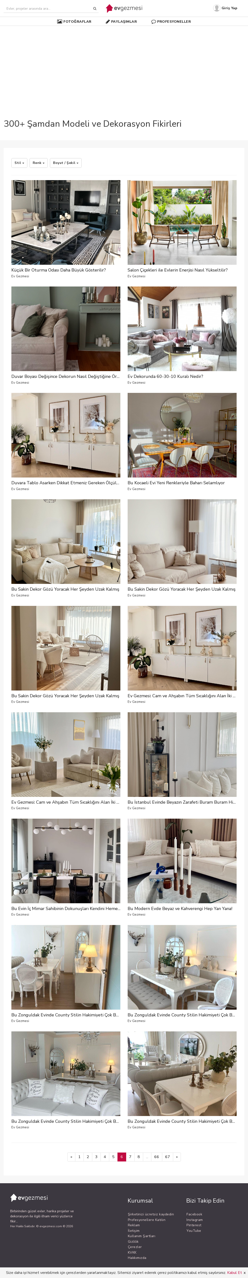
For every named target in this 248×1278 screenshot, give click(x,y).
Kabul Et (234, 1272)
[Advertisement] (124, 64)
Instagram (194, 1220)
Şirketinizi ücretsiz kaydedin (151, 1214)
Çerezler (135, 1247)
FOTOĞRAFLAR (74, 21)
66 (156, 1157)
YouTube (193, 1230)
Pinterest (194, 1225)
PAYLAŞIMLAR (121, 21)
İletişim (134, 1230)
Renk (39, 163)
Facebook (194, 1214)
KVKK (132, 1252)
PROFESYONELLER (171, 21)
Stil (19, 163)
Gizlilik (133, 1241)
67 (167, 1157)
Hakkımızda (137, 1258)
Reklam (134, 1225)
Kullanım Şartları (141, 1236)
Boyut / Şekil (65, 163)
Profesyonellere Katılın (147, 1220)
